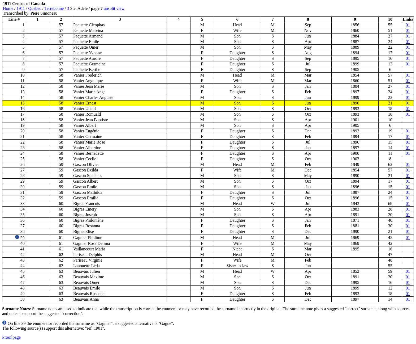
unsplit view (114, 8)
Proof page (11, 337)
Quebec (34, 8)
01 (408, 25)
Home (8, 8)
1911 (21, 8)
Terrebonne (54, 8)
